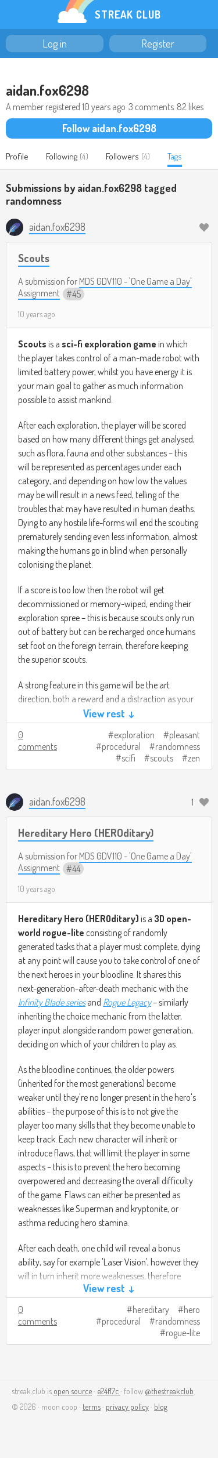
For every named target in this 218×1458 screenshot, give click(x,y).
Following (61, 156)
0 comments (37, 740)
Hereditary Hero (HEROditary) (85, 832)
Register (157, 43)
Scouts (33, 257)
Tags (174, 156)
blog (160, 1407)
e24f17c (108, 1391)
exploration (134, 735)
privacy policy (127, 1407)
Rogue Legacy (127, 1002)
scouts (161, 758)
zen (194, 758)
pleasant (184, 735)
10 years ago (36, 314)
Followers (122, 156)
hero (192, 1309)
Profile (17, 156)
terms (92, 1407)
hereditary (151, 1309)
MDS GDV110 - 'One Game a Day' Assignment (105, 287)
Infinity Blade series (51, 1002)
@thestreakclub (169, 1391)
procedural (121, 746)
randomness (177, 746)
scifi (128, 758)
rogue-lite (183, 1333)
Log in (54, 43)
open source (72, 1391)
